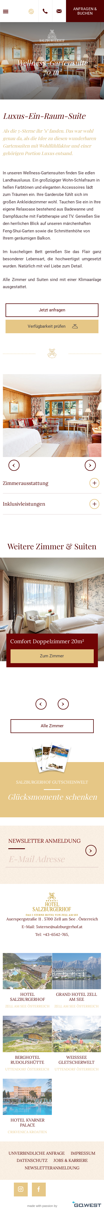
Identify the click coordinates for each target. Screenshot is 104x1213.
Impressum (83, 1153)
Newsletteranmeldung (52, 1167)
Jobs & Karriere (71, 1160)
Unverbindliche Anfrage (37, 1153)
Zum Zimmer (52, 655)
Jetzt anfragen (52, 310)
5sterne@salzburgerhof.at (59, 926)
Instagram (21, 1189)
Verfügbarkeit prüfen (46, 326)
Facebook (39, 1189)
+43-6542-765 (55, 934)
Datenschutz (32, 1160)
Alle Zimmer (52, 725)
